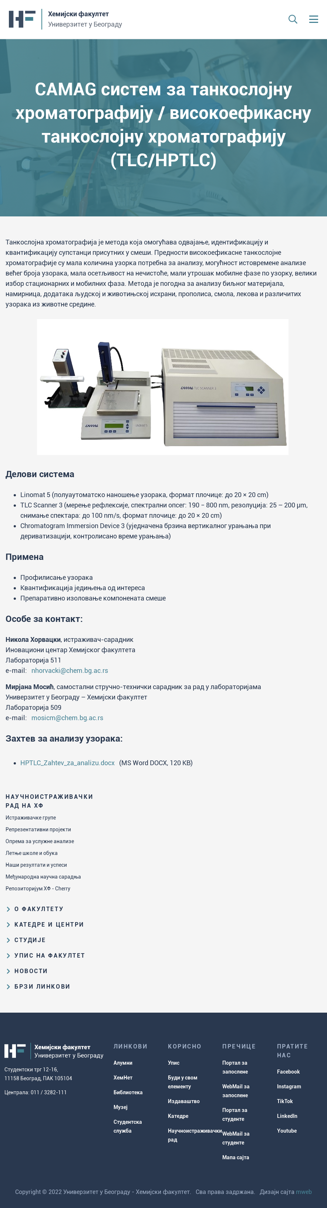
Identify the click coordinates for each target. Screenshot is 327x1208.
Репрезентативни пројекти (38, 829)
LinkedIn (287, 1116)
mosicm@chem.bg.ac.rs (67, 718)
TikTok (285, 1101)
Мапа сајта (235, 1157)
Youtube (287, 1131)
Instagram (289, 1086)
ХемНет (123, 1078)
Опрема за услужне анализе (40, 841)
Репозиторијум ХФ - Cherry (38, 889)
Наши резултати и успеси (36, 865)
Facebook (288, 1072)
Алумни (123, 1063)
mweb (304, 1191)
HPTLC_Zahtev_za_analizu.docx (67, 763)
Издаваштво (184, 1101)
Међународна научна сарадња (43, 877)
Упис (173, 1063)
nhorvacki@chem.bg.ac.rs (69, 670)
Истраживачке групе (31, 818)
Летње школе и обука (32, 853)
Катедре (178, 1116)
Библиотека (128, 1092)
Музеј (121, 1107)
